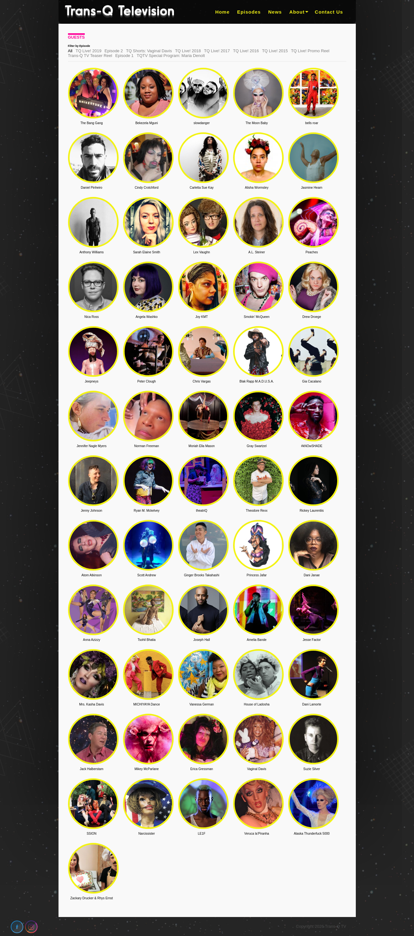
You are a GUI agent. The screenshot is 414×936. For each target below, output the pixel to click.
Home (222, 12)
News (275, 12)
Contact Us (329, 12)
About (297, 12)
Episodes (249, 12)
